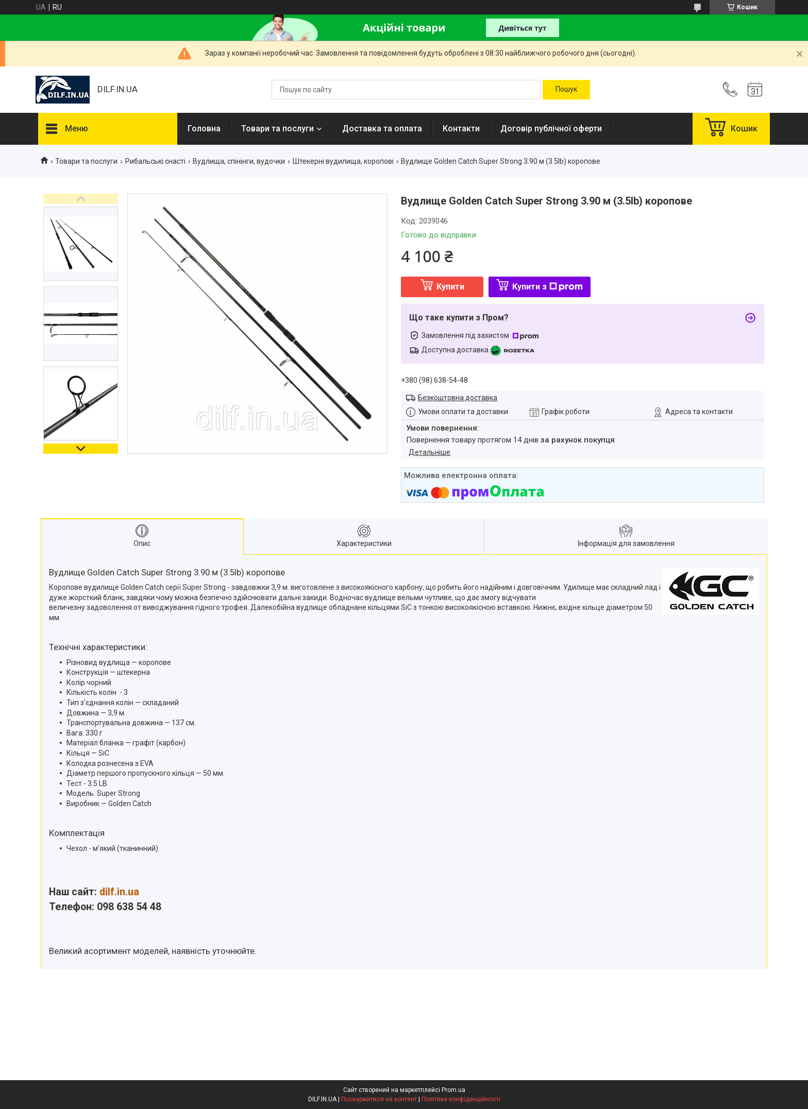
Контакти (461, 128)
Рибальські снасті (155, 161)
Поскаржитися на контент (379, 1099)
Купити (450, 287)
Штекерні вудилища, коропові (343, 161)
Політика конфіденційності (461, 1099)
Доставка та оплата (382, 128)
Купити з (547, 287)
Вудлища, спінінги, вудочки (239, 161)
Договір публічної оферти (551, 128)
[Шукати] (566, 89)
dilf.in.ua (119, 892)
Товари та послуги (277, 128)
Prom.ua (453, 1090)
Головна (204, 128)
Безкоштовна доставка (457, 398)
